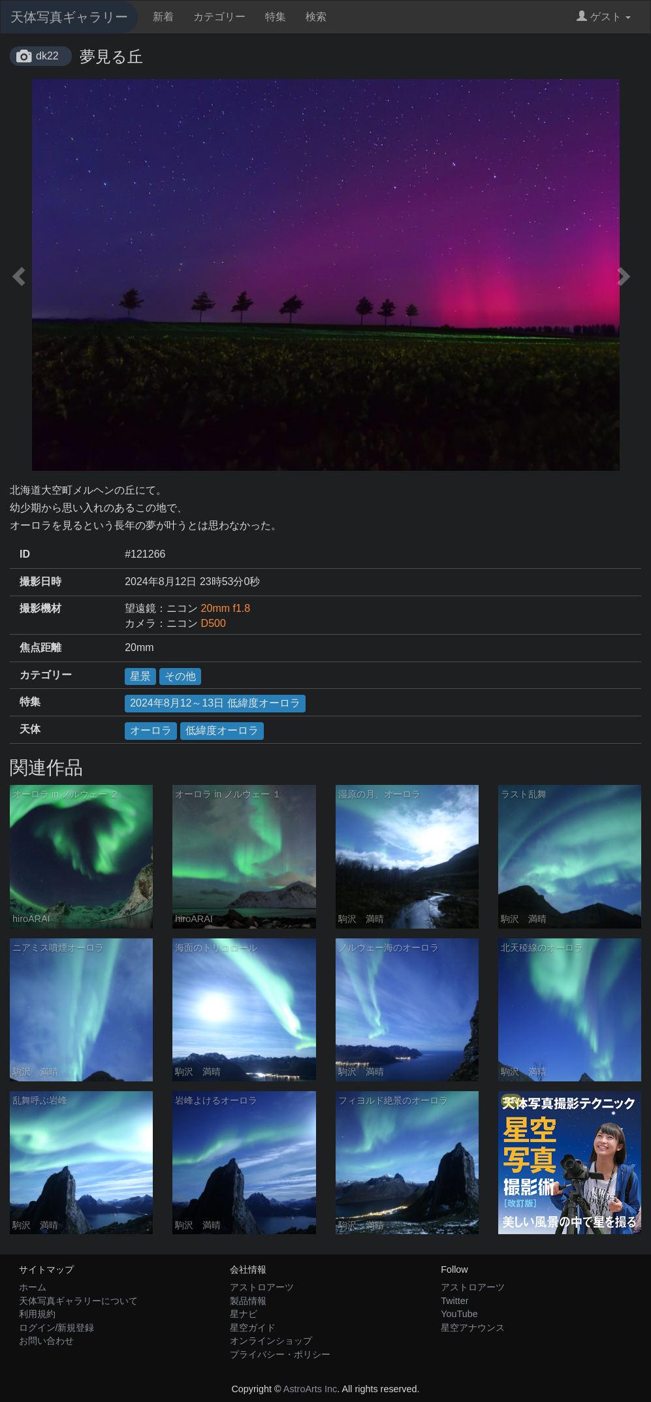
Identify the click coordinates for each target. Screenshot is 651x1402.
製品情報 (248, 1301)
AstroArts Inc (310, 1389)
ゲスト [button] (604, 16)
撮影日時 (40, 581)
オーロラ (151, 730)
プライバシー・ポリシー (280, 1354)
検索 (316, 16)
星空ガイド (253, 1327)
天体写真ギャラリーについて (78, 1301)
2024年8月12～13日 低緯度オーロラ (215, 703)
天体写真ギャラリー (69, 17)
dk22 (47, 55)
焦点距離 (40, 647)
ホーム (32, 1287)
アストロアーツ (262, 1287)
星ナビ (243, 1314)
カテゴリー (219, 16)
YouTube (459, 1314)
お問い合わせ (46, 1340)
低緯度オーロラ (222, 730)
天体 (30, 729)
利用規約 (37, 1314)
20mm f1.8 (226, 608)
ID (25, 554)
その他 (180, 676)
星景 (140, 676)
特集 (275, 16)
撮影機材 (40, 608)
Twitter (454, 1301)
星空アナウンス (473, 1327)
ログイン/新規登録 (57, 1327)
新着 (163, 16)
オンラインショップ (271, 1340)
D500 (213, 623)
